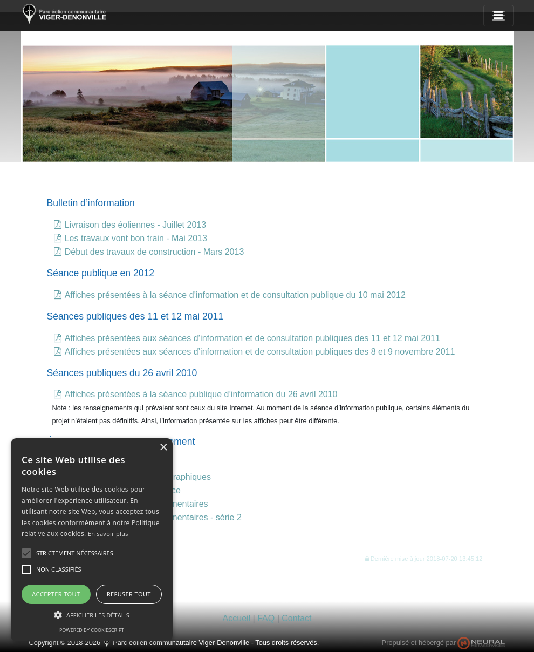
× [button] (163, 448)
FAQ (266, 618)
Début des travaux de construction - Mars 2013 (154, 251)
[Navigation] (498, 15)
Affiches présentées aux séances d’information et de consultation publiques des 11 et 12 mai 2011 (252, 338)
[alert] (92, 539)
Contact (296, 618)
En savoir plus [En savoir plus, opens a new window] (108, 533)
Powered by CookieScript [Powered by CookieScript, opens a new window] (91, 630)
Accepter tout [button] (56, 594)
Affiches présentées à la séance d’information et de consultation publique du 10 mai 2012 (235, 295)
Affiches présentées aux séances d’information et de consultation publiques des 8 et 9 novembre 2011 (260, 351)
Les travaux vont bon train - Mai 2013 (136, 238)
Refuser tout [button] (129, 594)
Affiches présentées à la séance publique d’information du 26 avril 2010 (201, 394)
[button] (424, 558)
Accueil (237, 618)
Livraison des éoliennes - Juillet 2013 (135, 224)
